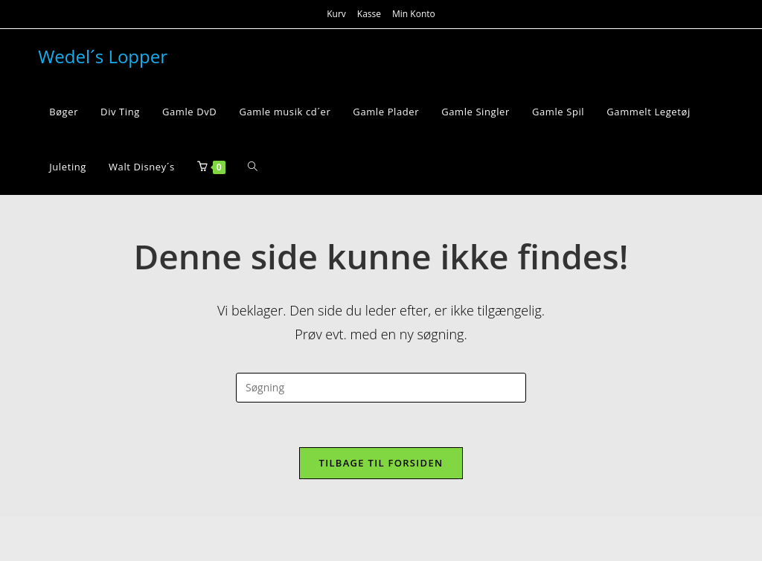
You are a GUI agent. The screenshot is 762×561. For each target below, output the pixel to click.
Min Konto (413, 13)
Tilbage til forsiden (381, 462)
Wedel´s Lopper (102, 56)
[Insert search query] (381, 388)
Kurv (336, 13)
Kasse (369, 13)
